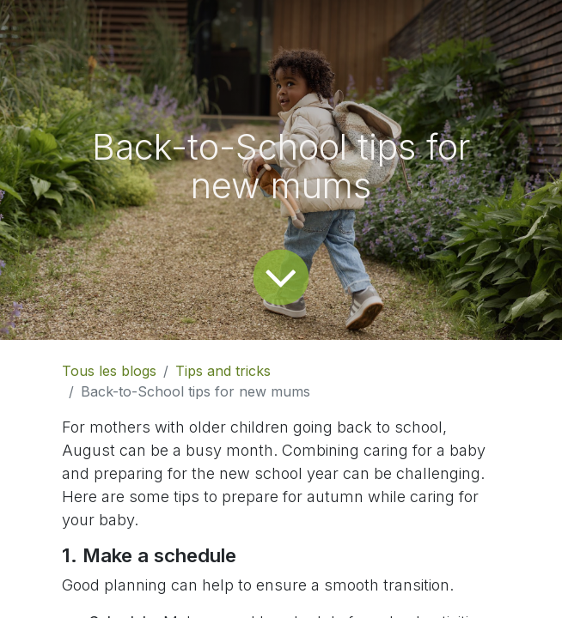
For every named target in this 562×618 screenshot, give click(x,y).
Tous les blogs (109, 370)
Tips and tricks (223, 370)
